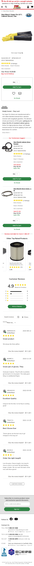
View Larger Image (17, 53)
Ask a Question (5, 68)
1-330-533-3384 (13, 534)
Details (4, 106)
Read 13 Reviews (18, 159)
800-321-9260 (27, 3)
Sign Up (17, 509)
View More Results (8, 11)
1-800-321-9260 (13, 528)
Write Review (5, 66)
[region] (17, 292)
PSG (21, 554)
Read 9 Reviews (15, 66)
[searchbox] (10, 317)
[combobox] (9, 322)
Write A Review (17, 306)
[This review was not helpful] (29, 351)
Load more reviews (17, 484)
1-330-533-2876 (13, 539)
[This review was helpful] (25, 351)
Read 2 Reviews (18, 205)
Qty (14, 82)
